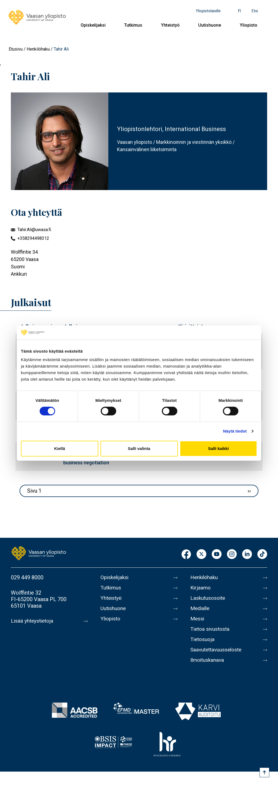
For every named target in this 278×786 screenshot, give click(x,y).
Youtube (217, 554)
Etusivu (16, 49)
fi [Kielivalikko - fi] (239, 11)
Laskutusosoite (208, 598)
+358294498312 (33, 238)
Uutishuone (209, 25)
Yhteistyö (170, 25)
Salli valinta (139, 448)
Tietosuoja (203, 639)
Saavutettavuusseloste (217, 650)
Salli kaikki (218, 448)
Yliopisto (248, 25)
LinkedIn (247, 554)
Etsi (255, 11)
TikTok (262, 554)
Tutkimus (133, 25)
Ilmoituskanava (208, 660)
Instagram (232, 554)
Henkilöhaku (38, 49)
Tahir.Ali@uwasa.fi (34, 229)
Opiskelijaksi (93, 25)
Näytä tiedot (235, 431)
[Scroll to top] (264, 772)
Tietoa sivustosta (211, 629)
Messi (197, 619)
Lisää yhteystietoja (33, 621)
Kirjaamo (200, 588)
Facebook (186, 554)
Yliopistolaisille (208, 11)
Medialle (200, 608)
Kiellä (59, 448)
